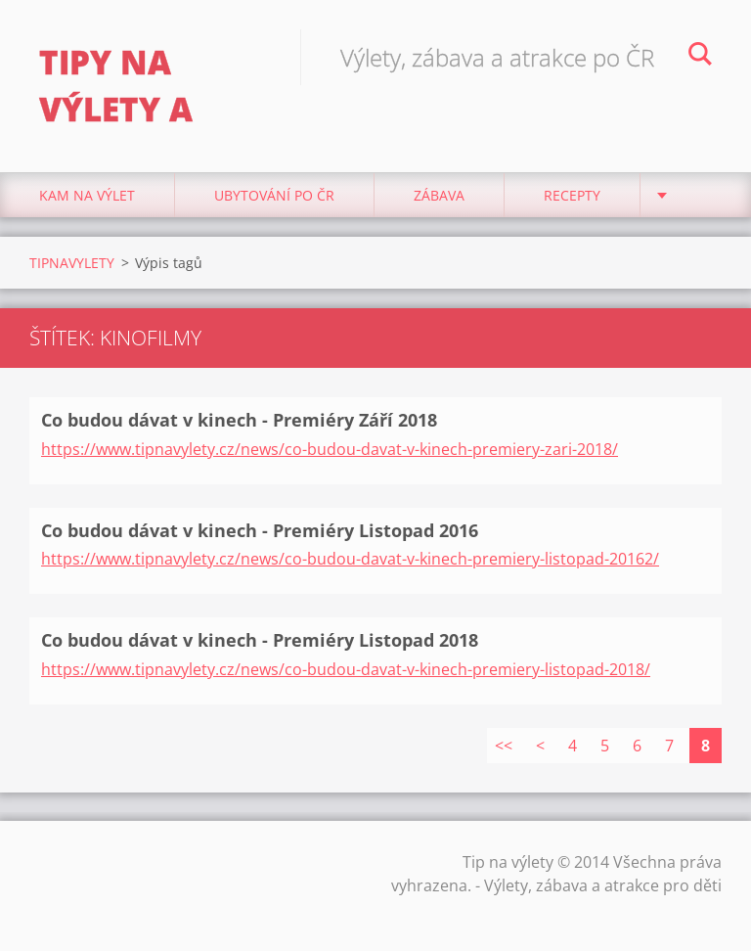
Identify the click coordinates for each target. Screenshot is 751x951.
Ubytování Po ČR (274, 195)
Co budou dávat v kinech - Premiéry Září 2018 (239, 419)
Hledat (700, 56)
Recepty (572, 195)
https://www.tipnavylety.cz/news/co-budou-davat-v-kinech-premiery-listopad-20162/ (350, 558)
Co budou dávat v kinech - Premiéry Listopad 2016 (259, 530)
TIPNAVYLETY (71, 262)
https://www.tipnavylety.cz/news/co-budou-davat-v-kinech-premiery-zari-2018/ (329, 449)
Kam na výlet (87, 195)
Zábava (439, 195)
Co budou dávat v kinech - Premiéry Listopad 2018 (259, 640)
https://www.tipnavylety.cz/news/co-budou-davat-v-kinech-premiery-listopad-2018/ (345, 669)
